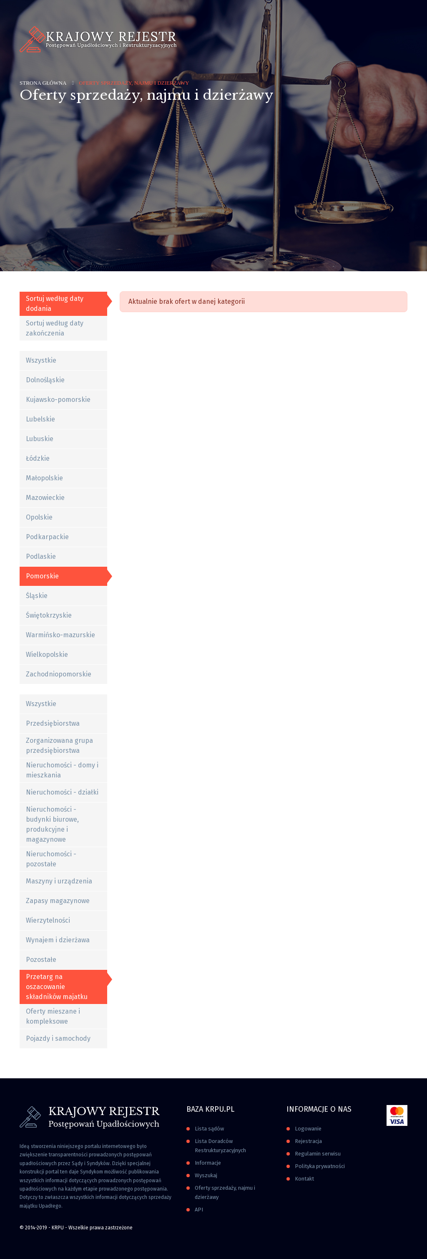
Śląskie (37, 596)
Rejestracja (308, 1141)
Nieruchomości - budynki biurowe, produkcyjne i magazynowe (52, 824)
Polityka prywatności (320, 1166)
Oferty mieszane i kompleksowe (53, 1016)
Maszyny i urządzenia (59, 881)
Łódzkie (38, 458)
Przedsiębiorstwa (53, 723)
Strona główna (43, 83)
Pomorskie (42, 576)
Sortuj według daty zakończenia (54, 328)
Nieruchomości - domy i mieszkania (62, 770)
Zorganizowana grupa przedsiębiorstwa (59, 745)
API (199, 1209)
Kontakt (304, 1179)
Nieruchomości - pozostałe (51, 859)
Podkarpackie (47, 537)
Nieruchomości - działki (62, 792)
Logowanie (308, 1128)
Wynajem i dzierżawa (58, 940)
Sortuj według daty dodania (54, 304)
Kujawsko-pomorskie (58, 400)
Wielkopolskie (47, 655)
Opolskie (39, 517)
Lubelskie (40, 419)
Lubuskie (39, 439)
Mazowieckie (45, 498)
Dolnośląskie (45, 380)
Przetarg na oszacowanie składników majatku (57, 987)
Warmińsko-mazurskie (60, 635)
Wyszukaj (206, 1175)
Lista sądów (209, 1128)
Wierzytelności (48, 920)
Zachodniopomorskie (58, 674)
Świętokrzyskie (49, 615)
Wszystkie (41, 360)
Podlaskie (41, 556)
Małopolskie (44, 478)
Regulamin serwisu (318, 1154)
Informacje (208, 1163)
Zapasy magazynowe (58, 901)
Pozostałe (41, 960)
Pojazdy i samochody (58, 1038)
